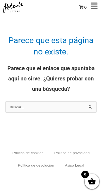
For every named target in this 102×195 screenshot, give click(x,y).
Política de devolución (36, 165)
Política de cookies (28, 153)
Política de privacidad (72, 153)
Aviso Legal (74, 165)
